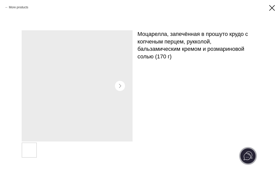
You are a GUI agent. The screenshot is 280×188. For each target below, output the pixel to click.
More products (18, 7)
